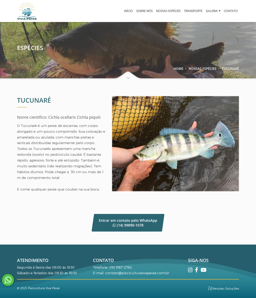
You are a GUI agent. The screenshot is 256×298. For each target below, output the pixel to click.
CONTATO (230, 11)
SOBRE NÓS (133, 11)
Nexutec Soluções (223, 288)
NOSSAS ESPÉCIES (160, 11)
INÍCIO (115, 11)
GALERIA (209, 11)
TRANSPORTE (187, 11)
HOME (178, 68)
